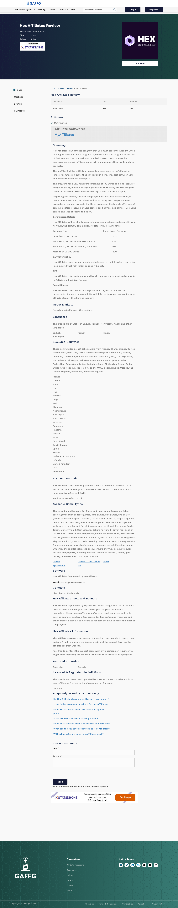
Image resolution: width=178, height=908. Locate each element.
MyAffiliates (64, 135)
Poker (106, 561)
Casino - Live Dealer (89, 561)
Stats (72, 9)
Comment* (57, 756)
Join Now (140, 63)
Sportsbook (59, 565)
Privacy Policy (158, 904)
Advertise (142, 904)
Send (60, 781)
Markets (18, 97)
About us (89, 904)
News (52, 9)
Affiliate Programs (23, 9)
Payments (19, 110)
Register (153, 9)
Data (17, 89)
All (79, 565)
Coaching (41, 9)
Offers (70, 880)
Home (53, 88)
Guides (62, 9)
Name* (56, 748)
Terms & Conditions (108, 904)
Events (70, 885)
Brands (18, 103)
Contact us (127, 904)
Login (133, 9)
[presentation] (74, 773)
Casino (56, 561)
